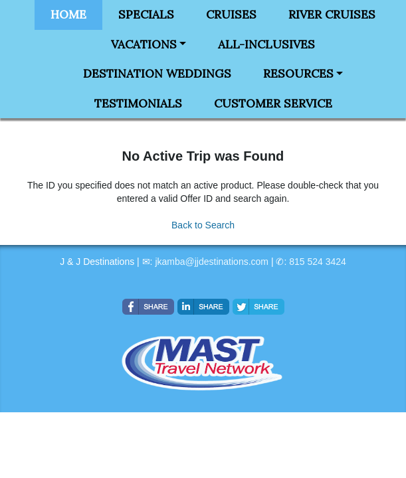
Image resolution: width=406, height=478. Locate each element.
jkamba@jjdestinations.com (211, 261)
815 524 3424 (317, 261)
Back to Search (203, 225)
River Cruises (331, 14)
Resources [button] (298, 73)
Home (68, 14)
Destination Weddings (157, 73)
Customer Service (273, 103)
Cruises (231, 14)
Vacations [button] (144, 44)
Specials (146, 14)
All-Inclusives (266, 44)
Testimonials (138, 103)
